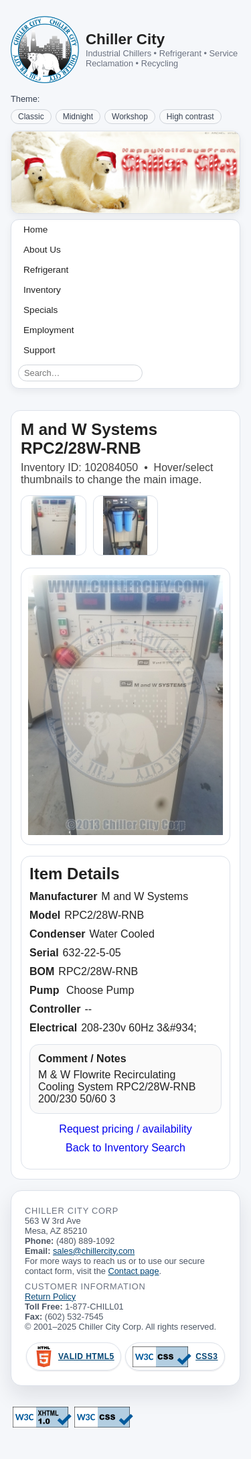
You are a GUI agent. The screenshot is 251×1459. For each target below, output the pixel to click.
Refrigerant (45, 270)
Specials (40, 310)
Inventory (42, 290)
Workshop (130, 116)
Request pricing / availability (125, 1129)
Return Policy (50, 1296)
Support (39, 350)
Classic (31, 116)
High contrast (190, 116)
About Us (42, 250)
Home (35, 230)
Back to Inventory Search (125, 1147)
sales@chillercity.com (94, 1251)
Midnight (78, 116)
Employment (48, 330)
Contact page (133, 1271)
